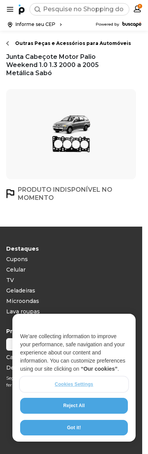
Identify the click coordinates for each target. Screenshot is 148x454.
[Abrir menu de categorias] (10, 9)
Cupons (17, 259)
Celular (16, 269)
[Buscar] (37, 9)
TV (10, 280)
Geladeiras (20, 290)
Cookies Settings (74, 384)
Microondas (22, 301)
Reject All (73, 405)
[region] (74, 378)
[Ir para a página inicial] (21, 9)
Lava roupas (23, 311)
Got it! (74, 427)
